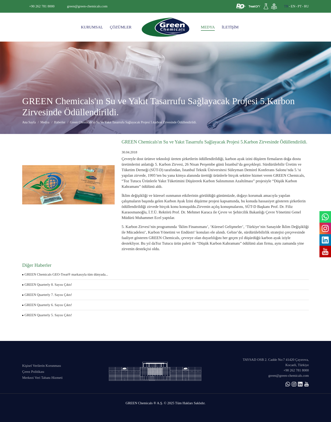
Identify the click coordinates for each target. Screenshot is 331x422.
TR (286, 6)
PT (300, 6)
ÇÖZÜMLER (121, 27)
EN (293, 6)
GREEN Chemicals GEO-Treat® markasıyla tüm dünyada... (66, 274)
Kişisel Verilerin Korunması (41, 365)
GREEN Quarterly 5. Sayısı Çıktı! (48, 315)
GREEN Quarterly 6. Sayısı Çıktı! (48, 305)
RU (306, 6)
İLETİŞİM (230, 27)
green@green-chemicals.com (87, 6)
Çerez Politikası (33, 371)
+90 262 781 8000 (42, 6)
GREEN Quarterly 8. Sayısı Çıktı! (48, 284)
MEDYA (208, 27)
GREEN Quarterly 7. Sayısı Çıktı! (48, 295)
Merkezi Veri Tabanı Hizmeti (42, 377)
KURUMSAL (92, 27)
